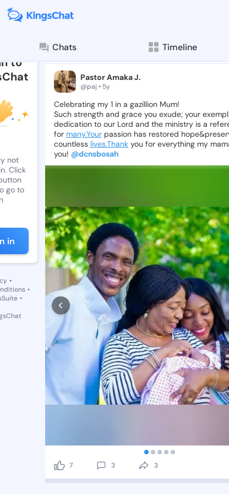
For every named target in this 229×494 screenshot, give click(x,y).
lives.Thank (109, 144)
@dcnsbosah (94, 154)
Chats (57, 47)
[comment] (101, 465)
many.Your (84, 134)
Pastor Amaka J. (110, 77)
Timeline (172, 47)
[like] (59, 465)
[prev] (61, 306)
